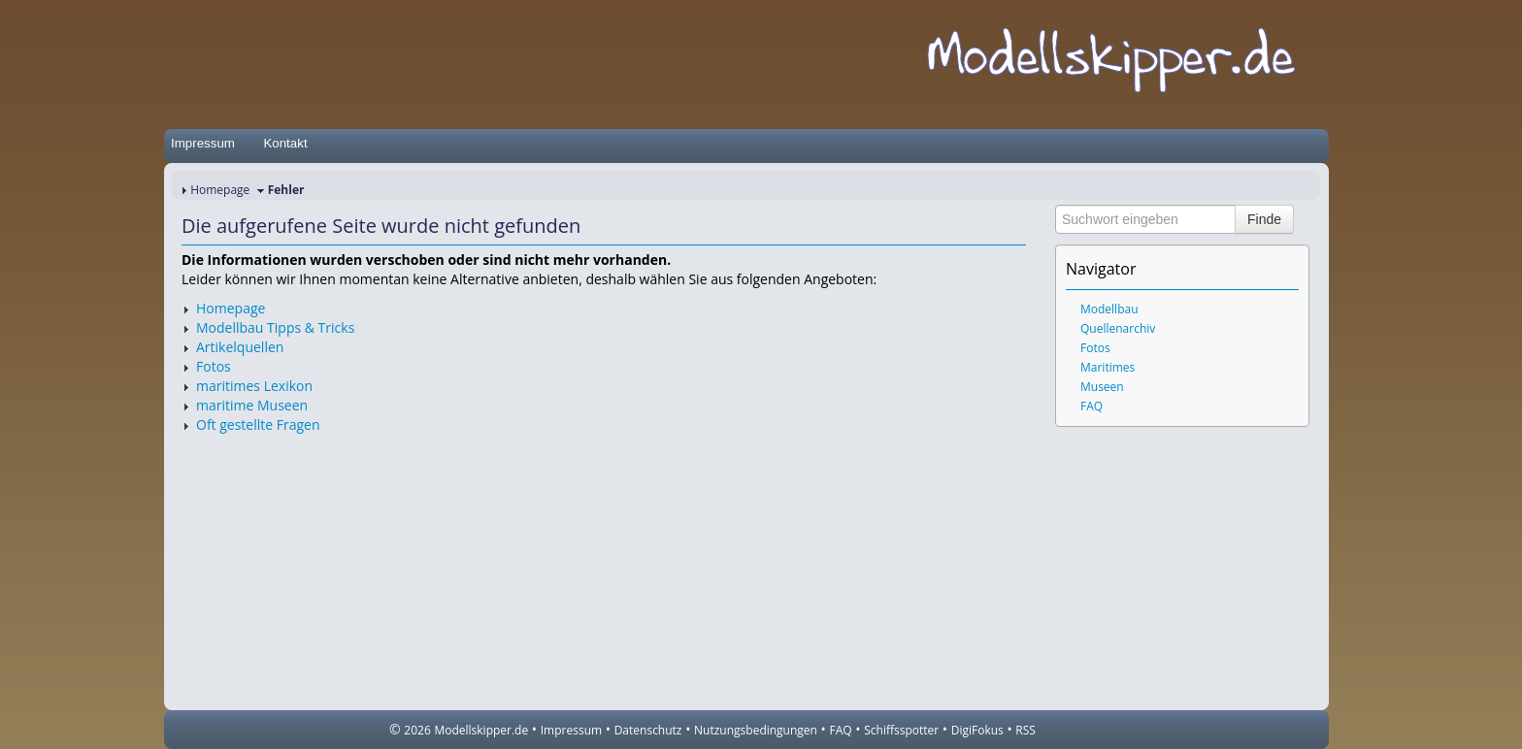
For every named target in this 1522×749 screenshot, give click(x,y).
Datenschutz (648, 730)
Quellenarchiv (1117, 328)
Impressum (203, 143)
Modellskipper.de (481, 730)
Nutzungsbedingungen (755, 730)
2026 (417, 730)
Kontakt (285, 143)
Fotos (213, 366)
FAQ (1091, 406)
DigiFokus (977, 730)
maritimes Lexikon (254, 385)
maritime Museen (252, 405)
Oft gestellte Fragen (258, 424)
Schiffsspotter (901, 730)
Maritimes (1107, 367)
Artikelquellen (239, 347)
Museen (1102, 386)
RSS (1025, 730)
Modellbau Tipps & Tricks (275, 327)
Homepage (219, 189)
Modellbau (1109, 309)
